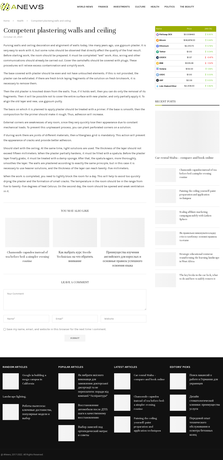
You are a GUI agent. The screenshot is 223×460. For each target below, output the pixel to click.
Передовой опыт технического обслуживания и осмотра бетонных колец (201, 427)
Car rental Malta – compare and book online (184, 158)
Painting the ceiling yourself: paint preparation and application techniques (197, 194)
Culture (140, 6)
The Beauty (187, 6)
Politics (169, 6)
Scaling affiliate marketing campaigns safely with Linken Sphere (195, 216)
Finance (103, 6)
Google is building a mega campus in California (34, 379)
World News (85, 6)
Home (6, 20)
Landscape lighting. (14, 396)
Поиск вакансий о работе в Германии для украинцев (204, 379)
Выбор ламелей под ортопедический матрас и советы (93, 431)
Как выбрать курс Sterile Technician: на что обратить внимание (75, 257)
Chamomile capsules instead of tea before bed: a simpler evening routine (27, 257)
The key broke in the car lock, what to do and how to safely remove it (198, 277)
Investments (121, 6)
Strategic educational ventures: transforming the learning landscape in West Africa (199, 258)
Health (155, 6)
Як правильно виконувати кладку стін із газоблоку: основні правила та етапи (198, 237)
